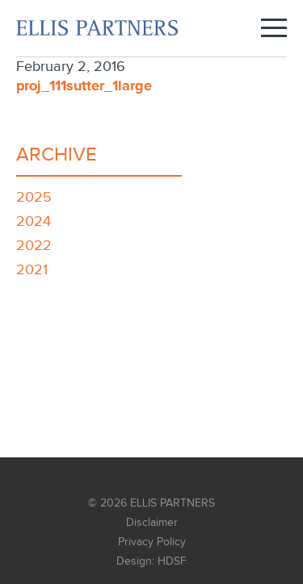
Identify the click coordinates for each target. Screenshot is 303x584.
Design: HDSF (151, 561)
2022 (34, 245)
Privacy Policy (152, 542)
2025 (34, 197)
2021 (32, 269)
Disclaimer (152, 522)
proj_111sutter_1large (84, 86)
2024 (33, 221)
